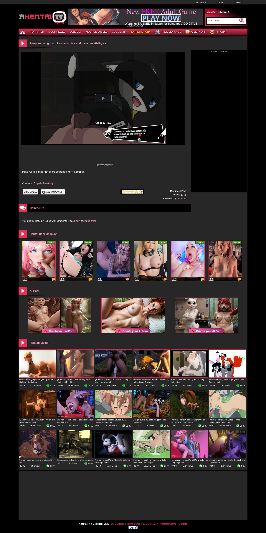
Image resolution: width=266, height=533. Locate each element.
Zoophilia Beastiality (43, 183)
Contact (183, 524)
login (77, 221)
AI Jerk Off (196, 32)
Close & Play (103, 123)
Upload (238, 3)
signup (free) (89, 221)
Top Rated (37, 31)
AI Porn (217, 32)
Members (224, 12)
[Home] (23, 31)
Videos (211, 12)
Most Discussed (97, 31)
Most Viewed (56, 31)
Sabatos (182, 198)
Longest (75, 31)
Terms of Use (133, 524)
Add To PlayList (53, 192)
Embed (30, 192)
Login (220, 3)
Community (119, 31)
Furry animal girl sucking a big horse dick (75, 460)
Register (201, 3)
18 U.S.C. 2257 (150, 524)
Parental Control (168, 524)
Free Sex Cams (168, 32)
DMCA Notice (117, 524)
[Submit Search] (241, 21)
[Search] (223, 20)
